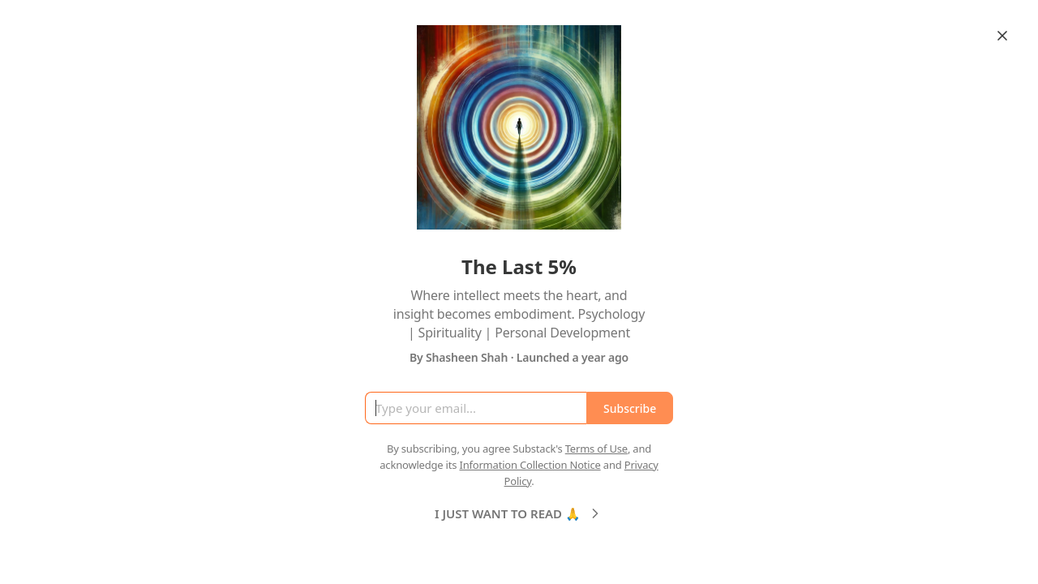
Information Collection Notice (529, 464)
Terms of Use (596, 448)
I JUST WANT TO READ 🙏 (519, 513)
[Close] (1002, 35)
